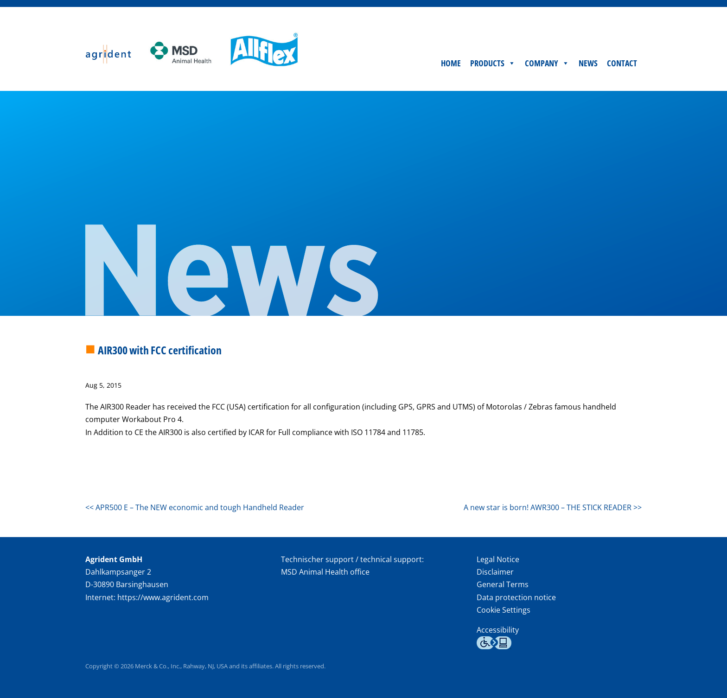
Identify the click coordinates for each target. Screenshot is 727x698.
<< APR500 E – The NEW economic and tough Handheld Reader (194, 507)
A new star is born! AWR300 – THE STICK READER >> (553, 507)
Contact (622, 63)
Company (547, 63)
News (588, 63)
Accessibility (498, 630)
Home (451, 63)
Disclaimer (495, 572)
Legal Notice (498, 559)
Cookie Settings (503, 610)
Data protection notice (516, 597)
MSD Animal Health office (325, 572)
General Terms (503, 584)
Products (493, 63)
